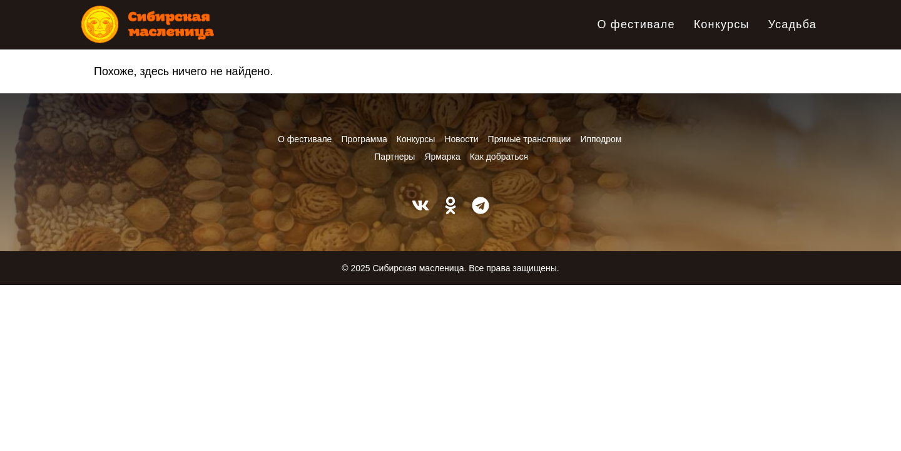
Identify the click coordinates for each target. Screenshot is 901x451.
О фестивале (635, 24)
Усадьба (792, 24)
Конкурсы (722, 24)
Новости (461, 139)
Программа (364, 139)
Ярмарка (442, 157)
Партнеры (394, 157)
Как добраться (499, 157)
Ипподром (600, 139)
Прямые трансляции (529, 139)
